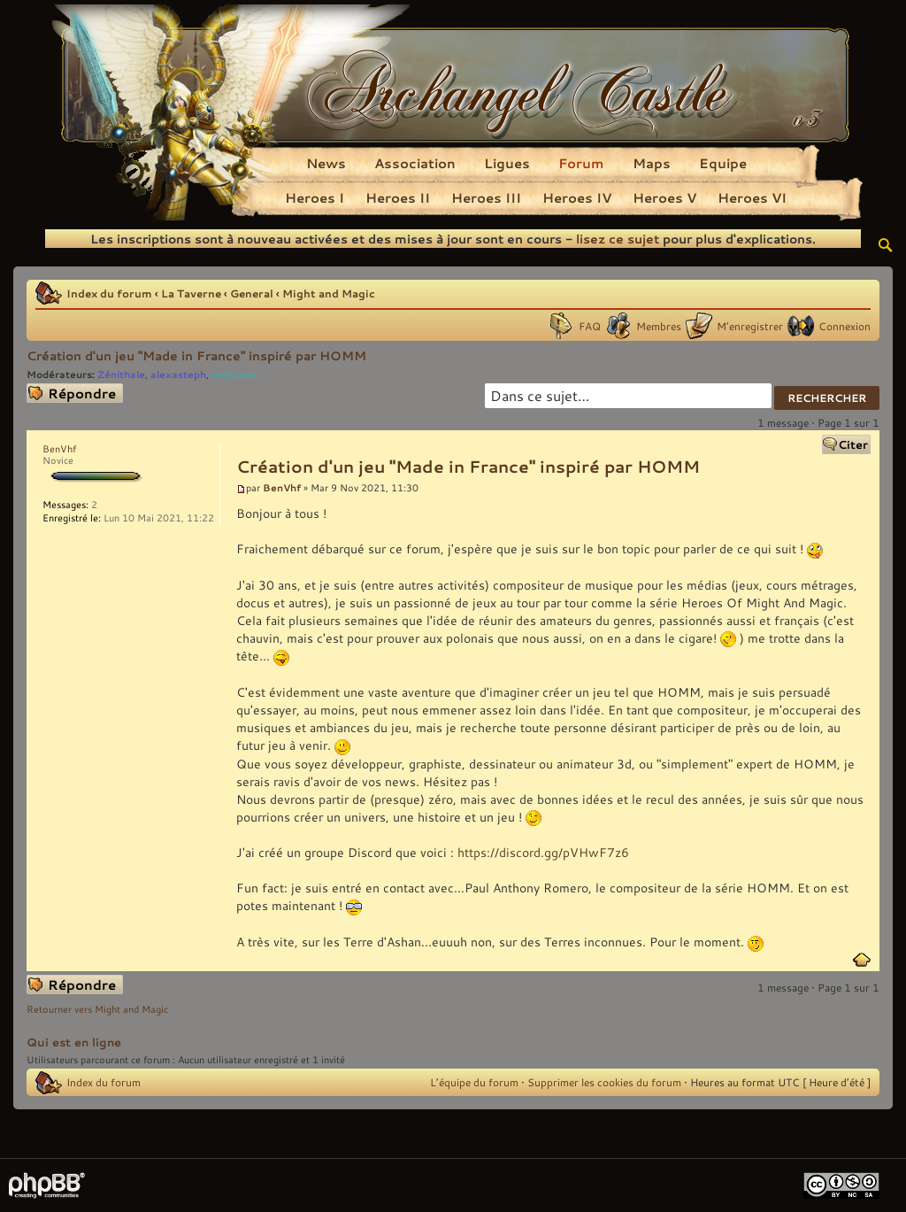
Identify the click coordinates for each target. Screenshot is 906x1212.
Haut (862, 960)
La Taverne (191, 293)
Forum (581, 163)
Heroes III (486, 197)
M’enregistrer (750, 326)
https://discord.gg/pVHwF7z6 (543, 852)
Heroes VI (752, 197)
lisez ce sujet (617, 238)
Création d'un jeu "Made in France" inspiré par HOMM (196, 355)
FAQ (590, 326)
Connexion (844, 326)
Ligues (507, 163)
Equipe (723, 163)
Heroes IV (576, 197)
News (326, 163)
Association (415, 163)
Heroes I (314, 197)
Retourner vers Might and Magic (97, 1009)
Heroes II (397, 197)
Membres (658, 326)
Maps (652, 163)
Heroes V (664, 197)
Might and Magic (328, 293)
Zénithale (121, 374)
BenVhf (282, 487)
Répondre (75, 393)
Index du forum (109, 293)
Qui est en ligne (74, 1042)
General (251, 293)
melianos (234, 374)
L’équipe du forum (474, 1082)
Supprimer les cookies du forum (604, 1082)
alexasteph (178, 374)
